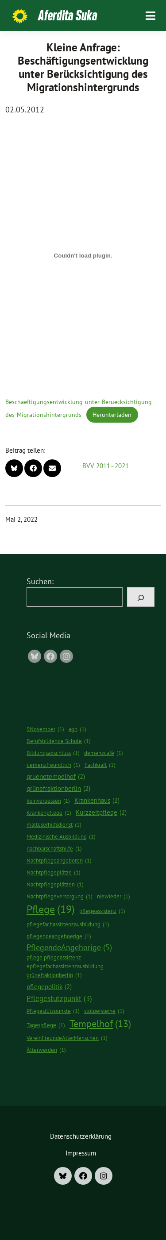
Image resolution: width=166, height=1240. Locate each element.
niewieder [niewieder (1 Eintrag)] (113, 896)
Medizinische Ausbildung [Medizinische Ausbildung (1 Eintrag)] (61, 836)
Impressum (81, 1153)
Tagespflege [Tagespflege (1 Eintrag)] (46, 1025)
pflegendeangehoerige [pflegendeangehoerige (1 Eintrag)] (59, 936)
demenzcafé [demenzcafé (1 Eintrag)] (103, 753)
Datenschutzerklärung (81, 1136)
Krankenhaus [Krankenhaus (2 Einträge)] (97, 800)
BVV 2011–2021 (105, 466)
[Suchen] (140, 597)
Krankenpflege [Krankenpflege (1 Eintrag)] (49, 813)
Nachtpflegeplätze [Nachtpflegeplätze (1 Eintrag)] (54, 872)
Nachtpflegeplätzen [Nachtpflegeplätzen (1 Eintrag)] (55, 884)
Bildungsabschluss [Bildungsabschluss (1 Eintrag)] (53, 753)
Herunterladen (112, 414)
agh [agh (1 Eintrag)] (77, 729)
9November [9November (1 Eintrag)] (45, 729)
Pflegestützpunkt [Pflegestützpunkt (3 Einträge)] (59, 998)
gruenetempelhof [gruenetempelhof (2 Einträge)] (56, 776)
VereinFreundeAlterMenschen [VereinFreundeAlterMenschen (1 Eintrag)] (67, 1038)
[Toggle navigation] (150, 15)
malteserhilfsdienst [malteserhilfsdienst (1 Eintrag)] (54, 824)
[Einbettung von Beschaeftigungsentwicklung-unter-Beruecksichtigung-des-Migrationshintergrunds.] (83, 255)
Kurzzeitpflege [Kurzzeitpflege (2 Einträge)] (101, 812)
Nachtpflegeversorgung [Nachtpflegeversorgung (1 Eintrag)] (60, 896)
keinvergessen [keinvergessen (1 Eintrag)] (48, 801)
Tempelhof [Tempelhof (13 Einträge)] (100, 1023)
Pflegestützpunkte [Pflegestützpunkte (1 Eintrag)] (53, 1011)
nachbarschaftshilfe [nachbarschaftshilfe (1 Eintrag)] (54, 848)
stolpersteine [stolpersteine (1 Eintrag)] (104, 1011)
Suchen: (40, 581)
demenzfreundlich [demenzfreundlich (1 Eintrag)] (53, 765)
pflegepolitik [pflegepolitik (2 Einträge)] (49, 987)
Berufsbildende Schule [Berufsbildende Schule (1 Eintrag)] (59, 741)
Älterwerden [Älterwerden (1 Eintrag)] (46, 1050)
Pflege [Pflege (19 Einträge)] (51, 909)
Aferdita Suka (67, 15)
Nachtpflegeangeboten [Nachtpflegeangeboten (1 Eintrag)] (59, 860)
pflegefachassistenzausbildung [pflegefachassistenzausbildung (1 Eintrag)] (68, 924)
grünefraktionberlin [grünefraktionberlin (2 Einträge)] (58, 788)
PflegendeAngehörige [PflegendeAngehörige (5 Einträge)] (69, 947)
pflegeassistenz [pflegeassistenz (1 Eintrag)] (102, 911)
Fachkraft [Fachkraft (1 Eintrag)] (100, 765)
